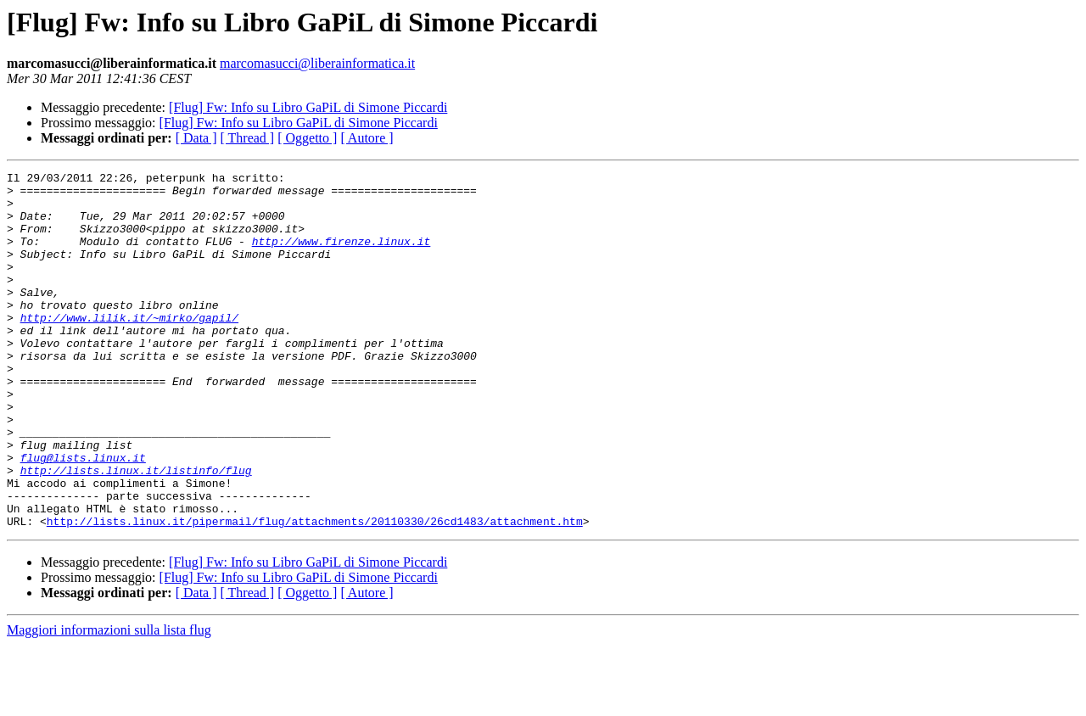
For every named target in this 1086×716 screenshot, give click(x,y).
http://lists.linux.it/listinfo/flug (136, 531)
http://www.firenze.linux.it (341, 256)
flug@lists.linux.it (83, 515)
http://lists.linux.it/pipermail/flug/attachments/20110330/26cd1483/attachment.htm (315, 592)
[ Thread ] (248, 138)
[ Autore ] (366, 138)
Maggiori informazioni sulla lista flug (109, 701)
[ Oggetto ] (307, 138)
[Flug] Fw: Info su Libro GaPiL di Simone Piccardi (308, 107)
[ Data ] (196, 138)
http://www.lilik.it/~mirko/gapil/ (129, 347)
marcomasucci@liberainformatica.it (317, 63)
